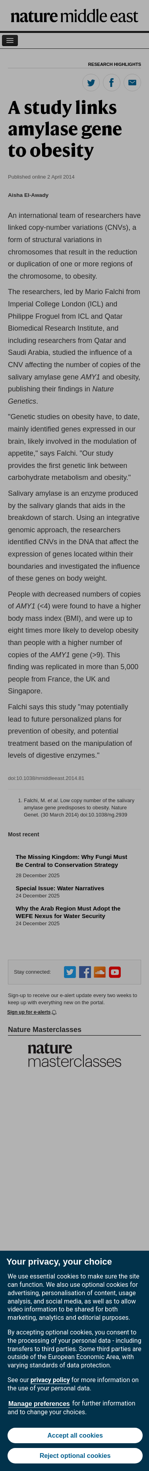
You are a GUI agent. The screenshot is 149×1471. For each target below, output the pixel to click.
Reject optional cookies (75, 1455)
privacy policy (50, 1380)
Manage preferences (39, 1403)
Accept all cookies (75, 1435)
